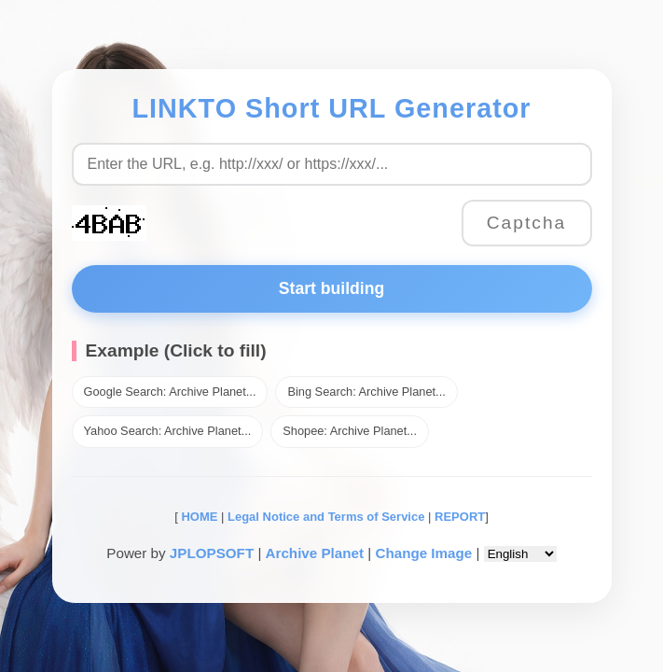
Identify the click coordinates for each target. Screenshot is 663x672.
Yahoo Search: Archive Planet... (168, 431)
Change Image (423, 553)
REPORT (460, 517)
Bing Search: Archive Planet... (366, 392)
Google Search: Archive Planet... (170, 392)
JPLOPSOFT (212, 553)
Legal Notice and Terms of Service (326, 517)
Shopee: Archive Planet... (350, 431)
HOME (198, 517)
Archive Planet (315, 553)
